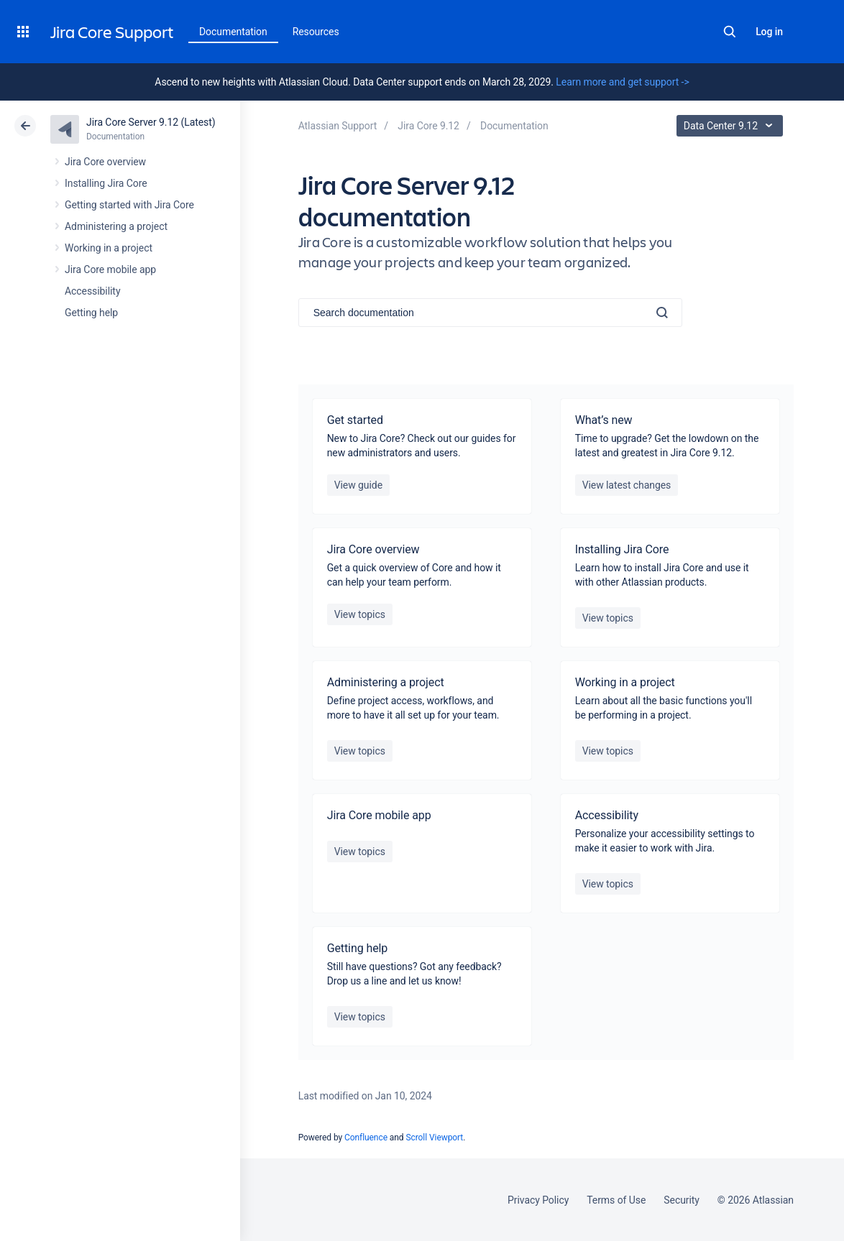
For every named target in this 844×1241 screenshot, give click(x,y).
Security (681, 1200)
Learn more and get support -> (622, 82)
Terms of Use (616, 1200)
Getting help (91, 312)
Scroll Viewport (434, 1137)
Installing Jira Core (106, 183)
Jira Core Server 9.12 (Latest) (151, 122)
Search (729, 31)
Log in (769, 31)
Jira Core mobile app (110, 269)
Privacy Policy (538, 1200)
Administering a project (116, 226)
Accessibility (92, 291)
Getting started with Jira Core (129, 205)
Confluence (365, 1137)
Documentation (233, 31)
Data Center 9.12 (731, 126)
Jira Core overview (105, 161)
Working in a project (108, 248)
